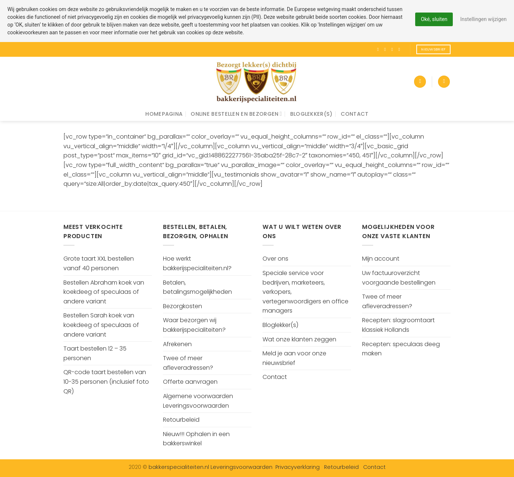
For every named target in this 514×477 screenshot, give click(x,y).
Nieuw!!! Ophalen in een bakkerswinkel (196, 439)
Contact (355, 114)
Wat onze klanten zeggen (299, 339)
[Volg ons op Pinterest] (400, 49)
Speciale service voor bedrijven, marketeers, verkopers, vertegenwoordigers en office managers (305, 292)
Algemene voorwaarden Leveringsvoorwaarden (198, 401)
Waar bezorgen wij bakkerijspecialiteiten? (194, 325)
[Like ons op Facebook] (379, 49)
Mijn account (380, 258)
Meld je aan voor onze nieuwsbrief (294, 358)
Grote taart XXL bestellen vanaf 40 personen (98, 263)
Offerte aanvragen (190, 381)
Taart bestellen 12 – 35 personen (94, 353)
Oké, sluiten (434, 19)
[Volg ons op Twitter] (393, 49)
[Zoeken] (444, 82)
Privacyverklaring (297, 467)
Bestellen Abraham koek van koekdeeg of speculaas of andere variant (103, 292)
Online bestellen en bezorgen (236, 114)
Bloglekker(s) (311, 114)
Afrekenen (177, 344)
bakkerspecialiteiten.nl (180, 467)
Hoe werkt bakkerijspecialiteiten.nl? (197, 263)
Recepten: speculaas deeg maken (401, 349)
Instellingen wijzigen (483, 19)
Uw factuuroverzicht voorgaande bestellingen (398, 278)
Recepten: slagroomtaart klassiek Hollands (398, 325)
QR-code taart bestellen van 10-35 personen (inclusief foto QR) (106, 381)
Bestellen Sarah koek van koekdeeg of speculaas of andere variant (101, 324)
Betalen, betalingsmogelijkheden (197, 287)
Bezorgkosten (182, 306)
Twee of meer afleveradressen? (188, 363)
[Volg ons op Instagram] (386, 49)
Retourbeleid (181, 419)
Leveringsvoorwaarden (241, 467)
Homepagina (164, 114)
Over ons (275, 258)
